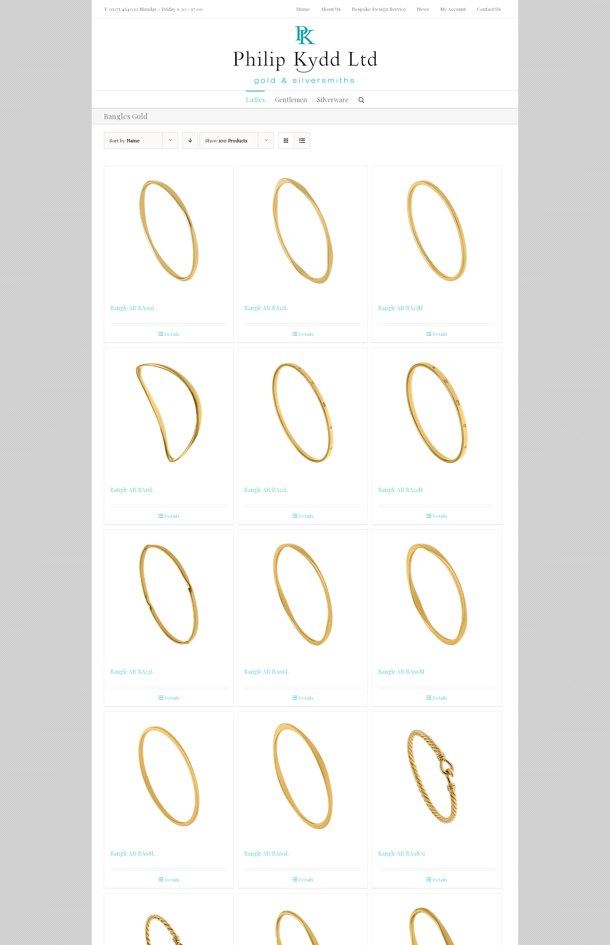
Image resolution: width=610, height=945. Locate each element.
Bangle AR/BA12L (265, 308)
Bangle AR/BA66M (401, 671)
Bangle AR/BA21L (265, 490)
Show (226, 140)
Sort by (124, 140)
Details (171, 334)
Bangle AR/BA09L (132, 308)
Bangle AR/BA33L (131, 671)
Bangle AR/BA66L (266, 671)
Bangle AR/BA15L (131, 490)
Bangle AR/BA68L (132, 853)
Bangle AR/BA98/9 (401, 853)
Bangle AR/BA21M (400, 490)
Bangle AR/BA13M (400, 308)
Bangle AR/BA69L (266, 853)
